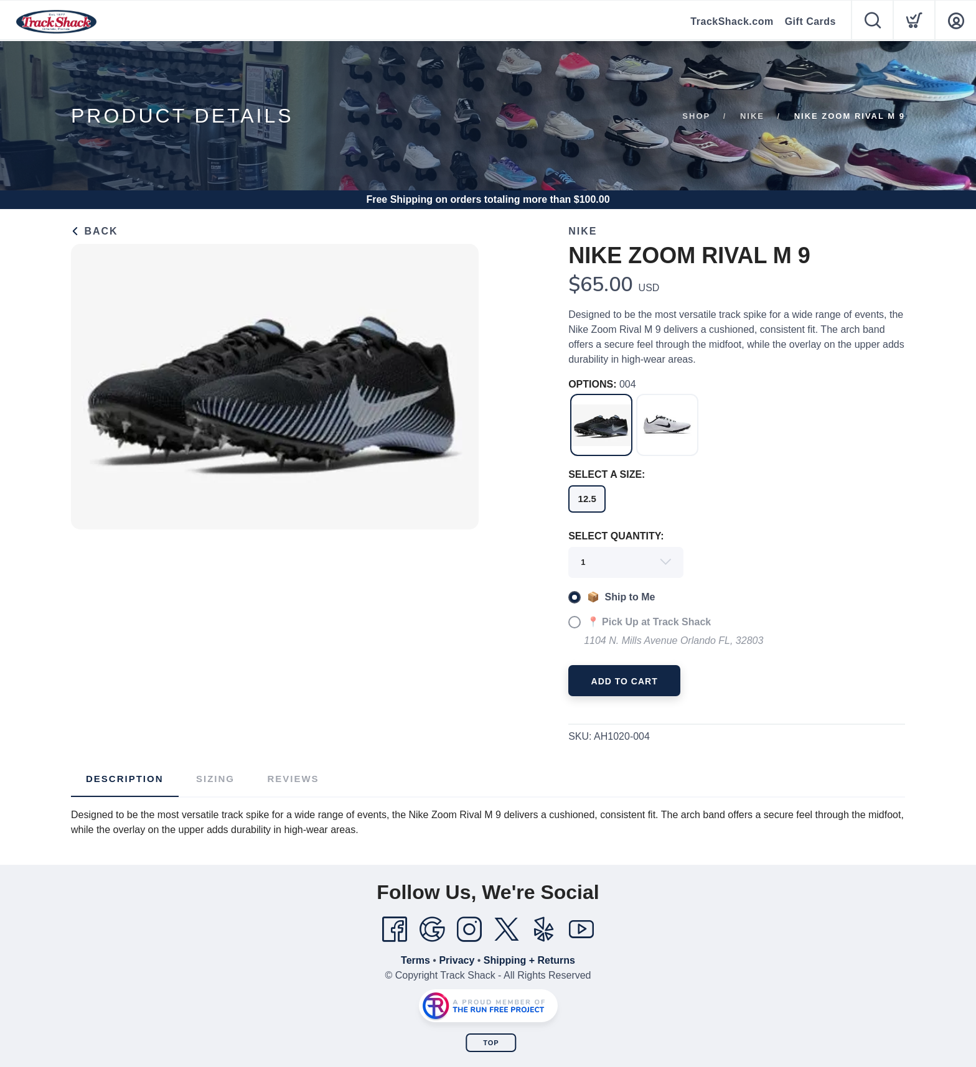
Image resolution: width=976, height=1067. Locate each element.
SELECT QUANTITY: (616, 536)
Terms (415, 960)
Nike (752, 116)
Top (491, 1042)
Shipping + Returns (529, 960)
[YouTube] (581, 929)
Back (94, 231)
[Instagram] (469, 929)
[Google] (432, 929)
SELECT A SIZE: (606, 474)
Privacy (456, 960)
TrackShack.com (731, 21)
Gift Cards (810, 21)
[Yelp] (544, 929)
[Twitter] (506, 929)
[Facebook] (394, 929)
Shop (696, 116)
